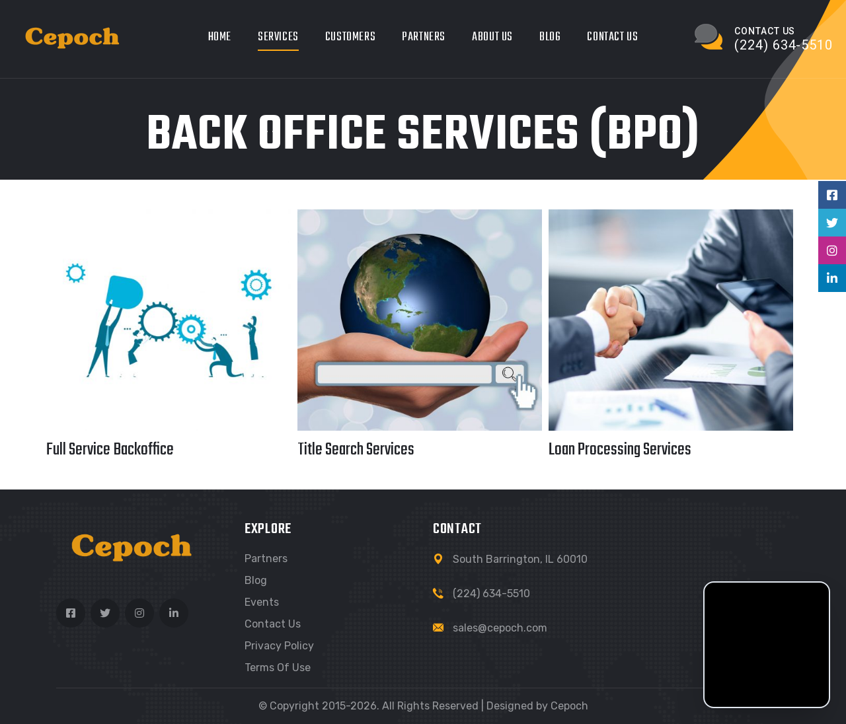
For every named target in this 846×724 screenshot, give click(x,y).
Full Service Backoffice (110, 450)
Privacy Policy (279, 645)
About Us (492, 37)
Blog (549, 37)
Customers (350, 37)
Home (219, 37)
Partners (423, 37)
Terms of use (278, 667)
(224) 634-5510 (491, 593)
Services (278, 37)
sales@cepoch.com (500, 628)
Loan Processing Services (620, 450)
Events (262, 602)
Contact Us (612, 37)
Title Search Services (355, 450)
